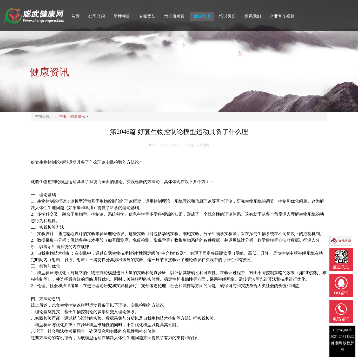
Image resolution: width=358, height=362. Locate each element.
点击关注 (341, 267)
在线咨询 (345, 241)
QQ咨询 (341, 293)
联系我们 (252, 16)
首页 (75, 16)
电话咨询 (341, 319)
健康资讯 (202, 16)
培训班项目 (174, 16)
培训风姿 (227, 16)
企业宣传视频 (282, 16)
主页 (63, 117)
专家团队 (147, 16)
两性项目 (122, 16)
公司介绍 (96, 16)
